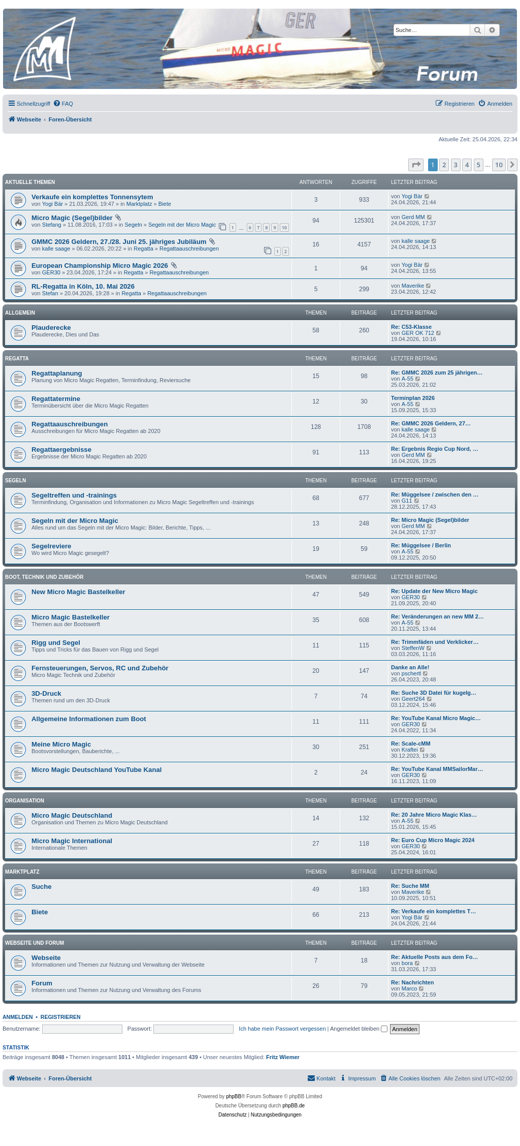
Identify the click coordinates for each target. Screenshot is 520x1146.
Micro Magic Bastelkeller (70, 617)
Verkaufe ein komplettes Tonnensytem (92, 197)
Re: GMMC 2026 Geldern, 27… (431, 423)
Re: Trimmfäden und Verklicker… (434, 642)
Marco (409, 988)
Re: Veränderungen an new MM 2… (437, 616)
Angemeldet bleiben (358, 1029)
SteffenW (413, 648)
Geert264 (413, 699)
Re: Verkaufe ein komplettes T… (433, 911)
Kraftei (410, 750)
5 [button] (478, 164)
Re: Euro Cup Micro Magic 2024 (432, 840)
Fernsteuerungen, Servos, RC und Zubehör (100, 668)
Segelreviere (51, 546)
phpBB (233, 1096)
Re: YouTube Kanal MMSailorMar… (437, 769)
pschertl (411, 673)
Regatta (143, 248)
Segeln (133, 225)
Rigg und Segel (55, 642)
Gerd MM (413, 217)
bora (407, 963)
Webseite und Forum (34, 943)
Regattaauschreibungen (189, 248)
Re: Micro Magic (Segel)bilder (430, 520)
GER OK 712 (418, 333)
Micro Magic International (71, 841)
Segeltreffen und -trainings (74, 495)
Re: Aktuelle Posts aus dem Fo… (434, 957)
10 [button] (499, 164)
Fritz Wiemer (283, 1057)
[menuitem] (63, 104)
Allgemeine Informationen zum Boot (88, 719)
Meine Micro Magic (61, 744)
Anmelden (18, 1017)
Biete (164, 204)
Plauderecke (51, 327)
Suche (41, 886)
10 (284, 227)
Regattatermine (55, 398)
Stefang (51, 225)
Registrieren (61, 1017)
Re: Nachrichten (412, 982)
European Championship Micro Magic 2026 (99, 265)
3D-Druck (46, 693)
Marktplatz (139, 204)
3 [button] (456, 164)
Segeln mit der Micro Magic (182, 225)
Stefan (50, 293)
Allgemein (20, 313)
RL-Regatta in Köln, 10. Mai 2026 (83, 286)
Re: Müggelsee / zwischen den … (434, 494)
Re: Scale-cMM (411, 743)
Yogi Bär (52, 204)
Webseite (46, 958)
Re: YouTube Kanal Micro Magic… (436, 718)
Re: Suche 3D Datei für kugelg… (433, 693)
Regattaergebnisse (61, 449)
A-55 (407, 379)
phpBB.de (293, 1105)
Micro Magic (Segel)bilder (72, 218)
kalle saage (56, 248)
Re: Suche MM (410, 886)
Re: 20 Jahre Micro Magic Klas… (434, 815)
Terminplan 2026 (413, 398)
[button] (416, 165)
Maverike (413, 286)
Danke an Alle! (410, 667)
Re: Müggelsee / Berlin (421, 545)
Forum (41, 983)
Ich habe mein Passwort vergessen (282, 1029)
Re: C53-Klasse (411, 327)
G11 (407, 501)
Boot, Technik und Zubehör (44, 577)
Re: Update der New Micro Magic (434, 591)
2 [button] (444, 164)
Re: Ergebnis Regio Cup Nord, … (434, 449)
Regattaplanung (56, 373)
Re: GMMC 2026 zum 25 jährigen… (436, 372)
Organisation (24, 800)
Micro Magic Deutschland (71, 815)
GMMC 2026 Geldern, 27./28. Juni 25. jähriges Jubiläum (118, 241)
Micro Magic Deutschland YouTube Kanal (96, 769)
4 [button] (467, 164)
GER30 (51, 272)
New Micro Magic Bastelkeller (78, 592)
